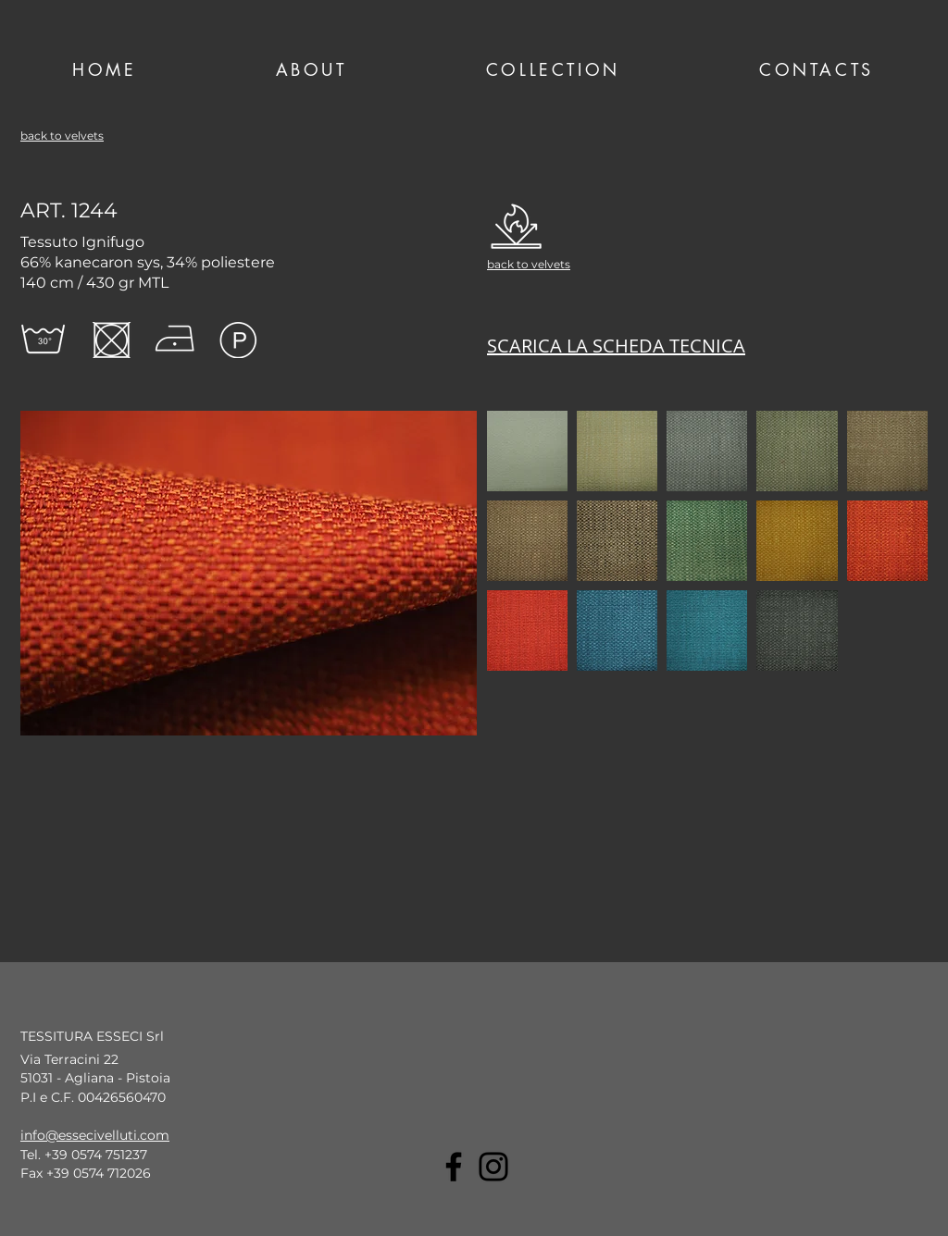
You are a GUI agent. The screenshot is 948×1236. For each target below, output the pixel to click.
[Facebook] (453, 1166)
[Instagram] (493, 1166)
